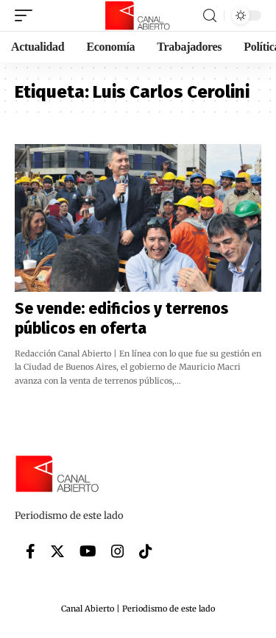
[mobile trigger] (27, 15)
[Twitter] (57, 551)
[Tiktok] (146, 551)
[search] (209, 15)
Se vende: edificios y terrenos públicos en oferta (121, 318)
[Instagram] (118, 551)
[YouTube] (88, 551)
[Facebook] (30, 551)
